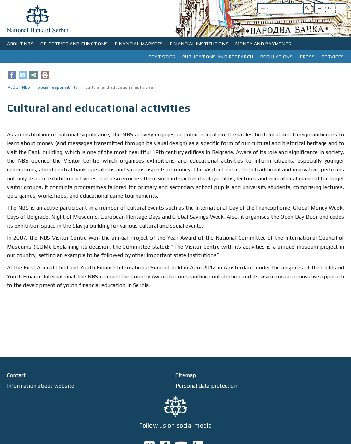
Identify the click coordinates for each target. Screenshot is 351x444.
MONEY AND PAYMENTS (263, 43)
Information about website (40, 386)
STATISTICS (162, 56)
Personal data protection (206, 386)
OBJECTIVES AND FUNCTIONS (74, 43)
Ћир (319, 8)
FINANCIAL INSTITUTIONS (199, 43)
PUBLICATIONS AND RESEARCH (218, 56)
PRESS (307, 56)
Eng (341, 8)
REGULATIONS (276, 56)
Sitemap (186, 375)
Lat (330, 8)
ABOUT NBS (20, 43)
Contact (16, 375)
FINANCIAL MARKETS (139, 43)
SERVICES (333, 56)
